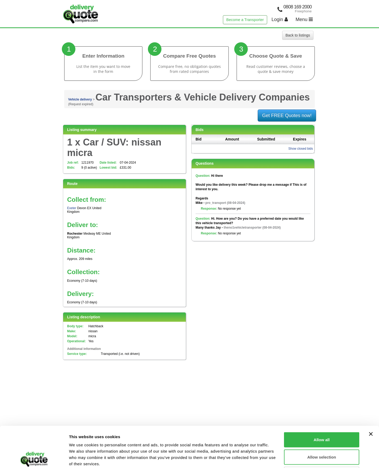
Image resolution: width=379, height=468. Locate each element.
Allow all (322, 399)
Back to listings (298, 35)
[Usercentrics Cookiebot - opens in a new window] (34, 458)
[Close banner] (371, 393)
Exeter (71, 208)
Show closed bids (300, 148)
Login (280, 19)
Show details (276, 457)
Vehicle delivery (80, 99)
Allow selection (321, 416)
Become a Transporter (245, 20)
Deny (322, 433)
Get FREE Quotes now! (287, 115)
